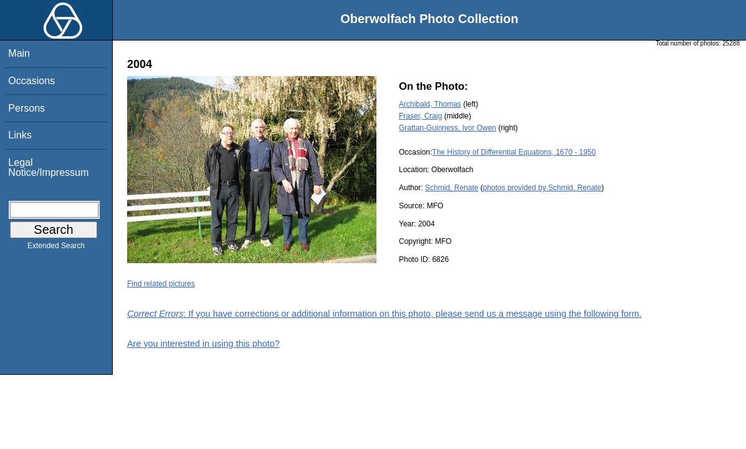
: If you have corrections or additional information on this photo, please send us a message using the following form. (384, 314)
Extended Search (56, 248)
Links (19, 135)
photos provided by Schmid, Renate (542, 187)
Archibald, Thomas (430, 104)
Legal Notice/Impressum (48, 167)
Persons (26, 108)
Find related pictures (161, 283)
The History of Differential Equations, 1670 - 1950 (514, 152)
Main (19, 53)
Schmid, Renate (451, 187)
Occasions (31, 80)
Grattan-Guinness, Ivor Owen (447, 127)
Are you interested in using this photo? (203, 344)
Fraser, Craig (420, 116)
